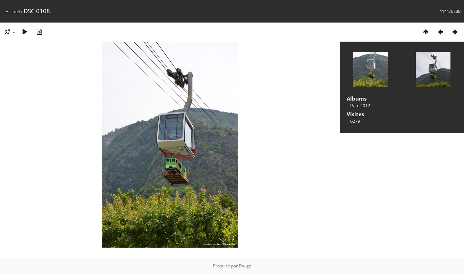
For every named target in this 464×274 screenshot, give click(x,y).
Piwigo (245, 266)
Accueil (13, 11)
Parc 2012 (360, 105)
